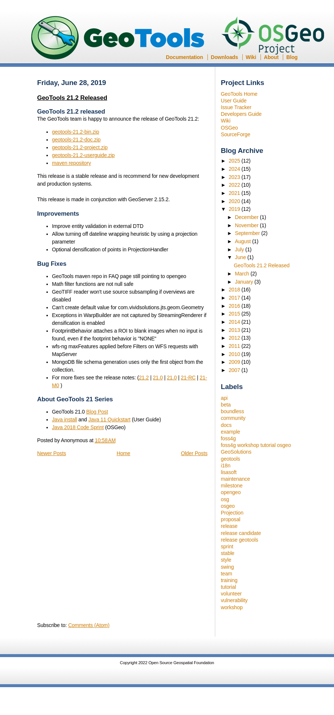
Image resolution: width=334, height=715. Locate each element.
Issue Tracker (236, 107)
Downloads (224, 57)
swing (227, 567)
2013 (235, 330)
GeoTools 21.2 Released (261, 265)
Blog (292, 57)
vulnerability (234, 600)
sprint (227, 546)
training (229, 580)
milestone (232, 486)
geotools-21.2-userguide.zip (83, 155)
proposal (230, 519)
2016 (235, 306)
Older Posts (194, 453)
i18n (225, 465)
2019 (235, 209)
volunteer (231, 594)
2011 (235, 346)
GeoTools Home (239, 94)
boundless (232, 411)
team (226, 574)
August (243, 241)
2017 (235, 298)
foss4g (228, 438)
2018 (235, 290)
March (242, 274)
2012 (235, 338)
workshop (232, 607)
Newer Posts (51, 453)
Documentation (184, 57)
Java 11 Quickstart (109, 419)
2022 (235, 185)
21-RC (188, 378)
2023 (235, 177)
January (245, 282)
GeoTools (118, 38)
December (247, 217)
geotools (230, 459)
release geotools (239, 540)
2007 (235, 370)
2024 (235, 169)
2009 (235, 362)
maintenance (235, 479)
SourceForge (235, 134)
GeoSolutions (236, 452)
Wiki (251, 57)
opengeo (231, 492)
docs (226, 425)
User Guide (233, 101)
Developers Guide (241, 114)
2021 (235, 193)
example (230, 432)
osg (225, 499)
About (271, 57)
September (248, 233)
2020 (235, 201)
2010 (235, 354)
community (233, 418)
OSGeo (275, 36)
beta (226, 405)
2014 (235, 322)
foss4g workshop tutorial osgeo (256, 445)
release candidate (241, 533)
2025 (235, 161)
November (247, 225)
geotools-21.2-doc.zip (76, 140)
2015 (235, 314)
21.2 (144, 378)
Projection (232, 513)
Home (123, 453)
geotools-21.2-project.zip (80, 147)
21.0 (158, 378)
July (240, 249)
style (226, 560)
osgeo (228, 506)
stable (228, 553)
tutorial (228, 587)
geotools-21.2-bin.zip (75, 132)
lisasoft (228, 472)
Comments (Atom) (88, 625)
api (224, 398)
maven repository (71, 163)
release (229, 526)
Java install (64, 419)
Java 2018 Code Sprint (78, 427)
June (241, 257)
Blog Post (97, 412)
